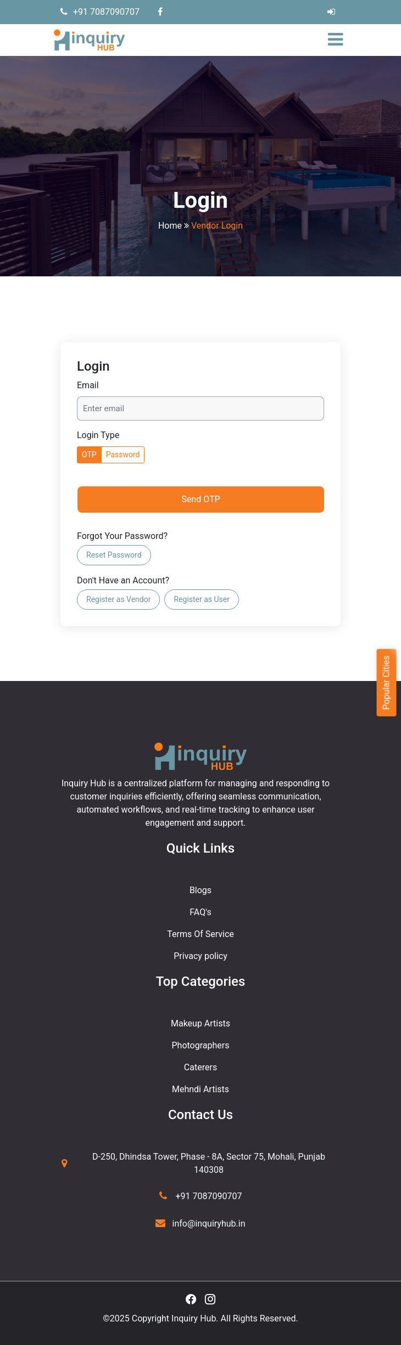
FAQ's (200, 912)
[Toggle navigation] (338, 40)
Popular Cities (386, 682)
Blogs (200, 890)
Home (170, 225)
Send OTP (200, 499)
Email (88, 385)
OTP (89, 454)
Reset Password (114, 555)
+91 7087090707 (100, 12)
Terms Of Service (200, 934)
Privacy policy (200, 956)
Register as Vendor (118, 599)
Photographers (201, 1045)
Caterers (200, 1067)
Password (123, 454)
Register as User (202, 599)
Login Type (98, 435)
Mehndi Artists (200, 1089)
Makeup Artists (200, 1023)
